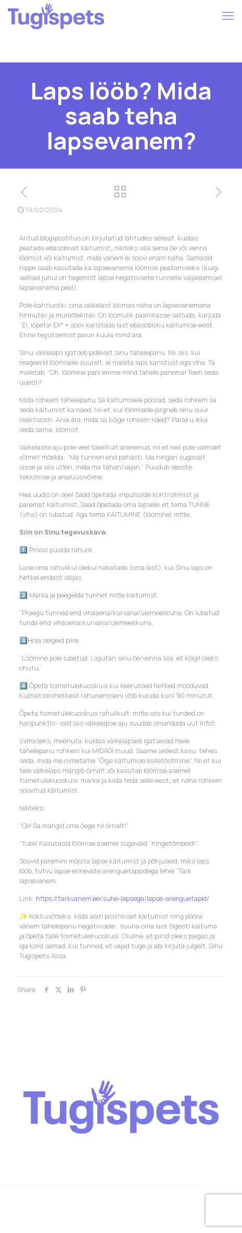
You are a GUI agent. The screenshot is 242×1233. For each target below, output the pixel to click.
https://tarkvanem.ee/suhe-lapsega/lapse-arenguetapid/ (122, 898)
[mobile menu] (228, 15)
